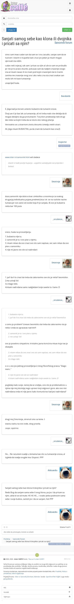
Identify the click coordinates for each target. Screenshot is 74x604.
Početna (7, 539)
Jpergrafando (8, 579)
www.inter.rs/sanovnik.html (17, 157)
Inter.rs (17, 577)
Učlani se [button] (67, 30)
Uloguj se (11, 30)
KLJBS (58, 577)
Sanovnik (24, 577)
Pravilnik (58, 571)
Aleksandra (52, 470)
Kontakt (37, 592)
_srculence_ (58, 219)
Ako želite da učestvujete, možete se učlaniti (19, 532)
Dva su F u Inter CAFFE (36, 559)
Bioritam (30, 577)
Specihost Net (51, 577)
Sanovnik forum (63, 42)
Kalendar (37, 577)
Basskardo (65, 96)
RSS (37, 588)
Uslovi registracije (18, 573)
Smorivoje (56, 181)
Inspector (62, 142)
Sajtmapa (37, 597)
